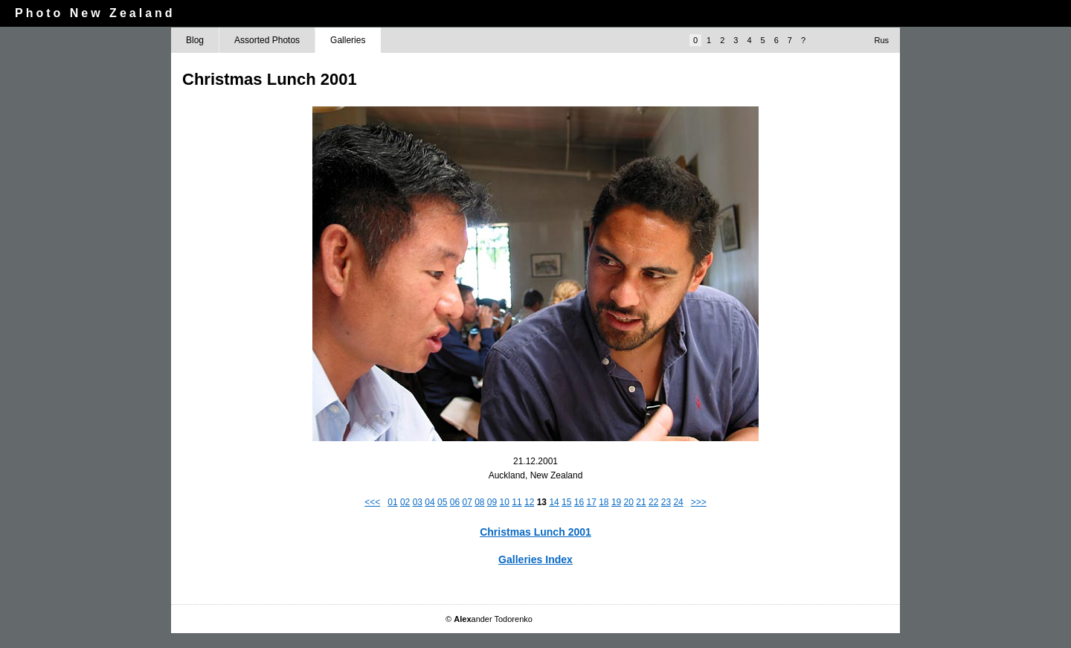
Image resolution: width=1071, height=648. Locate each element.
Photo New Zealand (95, 13)
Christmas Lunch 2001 (535, 532)
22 (653, 502)
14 (554, 502)
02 (405, 502)
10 (504, 502)
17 (591, 502)
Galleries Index (535, 559)
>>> (699, 502)
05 (442, 502)
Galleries (347, 40)
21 (641, 502)
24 (678, 502)
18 (603, 502)
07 (467, 502)
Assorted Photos (267, 40)
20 (629, 502)
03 (417, 502)
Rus (881, 40)
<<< (372, 502)
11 (516, 502)
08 (479, 502)
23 (666, 502)
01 (392, 502)
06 (455, 502)
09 (492, 502)
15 (566, 502)
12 (529, 502)
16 (579, 502)
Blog (195, 40)
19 (616, 502)
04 (429, 502)
